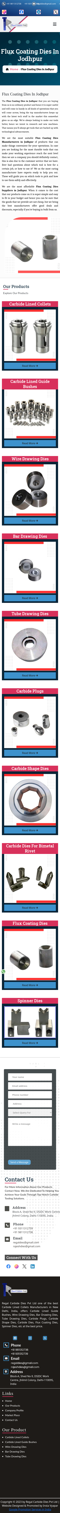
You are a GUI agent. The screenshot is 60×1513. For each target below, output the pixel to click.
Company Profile (14, 1410)
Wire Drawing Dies (15, 1446)
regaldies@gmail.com (46, 3)
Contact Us (11, 1419)
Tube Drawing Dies (15, 1456)
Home (8, 1400)
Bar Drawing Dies (15, 1451)
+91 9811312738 (13, 3)
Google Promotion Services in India (30, 1509)
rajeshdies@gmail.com (34, 1246)
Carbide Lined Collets (17, 1437)
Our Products (12, 1405)
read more (30, 366)
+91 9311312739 (31, 1228)
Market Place (12, 1415)
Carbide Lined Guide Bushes (21, 1441)
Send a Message (22, 1152)
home (14, 69)
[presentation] (30, 1145)
